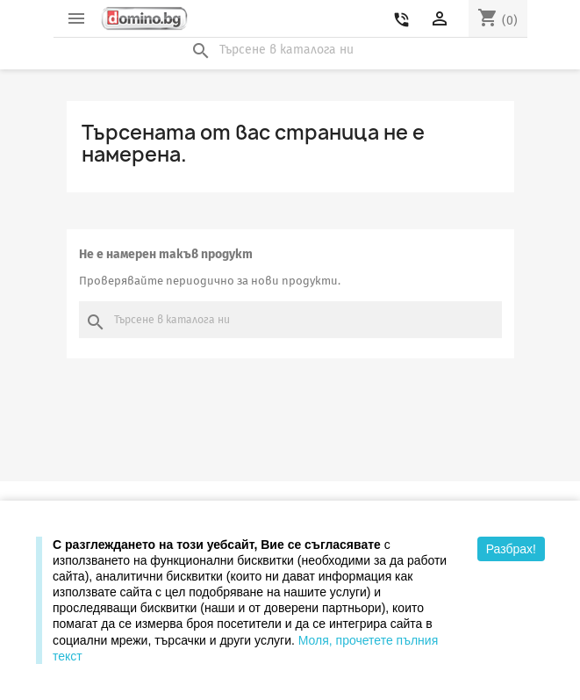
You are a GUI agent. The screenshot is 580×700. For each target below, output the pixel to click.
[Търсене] (290, 50)
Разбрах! (511, 549)
